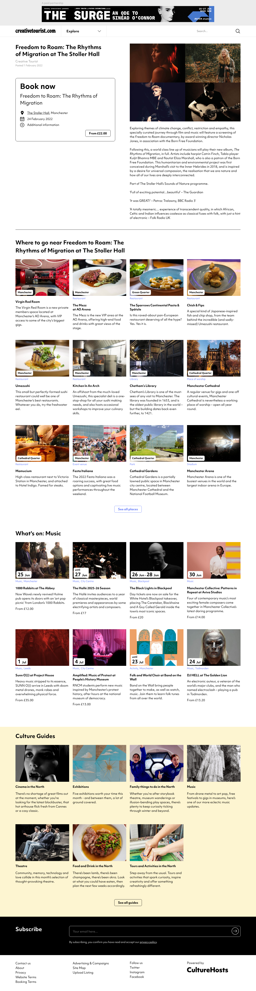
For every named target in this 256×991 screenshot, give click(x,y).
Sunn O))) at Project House (34, 675)
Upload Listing (83, 972)
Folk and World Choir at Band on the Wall (155, 677)
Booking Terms (25, 981)
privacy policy (148, 942)
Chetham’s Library (143, 386)
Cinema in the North (29, 787)
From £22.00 (98, 133)
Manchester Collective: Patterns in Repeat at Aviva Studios (212, 590)
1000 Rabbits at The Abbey (35, 588)
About (19, 967)
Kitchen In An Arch (86, 386)
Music (191, 787)
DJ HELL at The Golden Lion (207, 675)
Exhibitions (81, 787)
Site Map (79, 967)
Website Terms (25, 977)
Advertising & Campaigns (91, 963)
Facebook (137, 976)
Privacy (20, 972)
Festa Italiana (83, 471)
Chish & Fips (195, 305)
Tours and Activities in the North (153, 866)
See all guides (128, 903)
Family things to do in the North (152, 787)
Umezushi (22, 386)
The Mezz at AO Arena (82, 307)
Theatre (21, 866)
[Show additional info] (65, 125)
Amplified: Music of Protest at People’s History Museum (94, 677)
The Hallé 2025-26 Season (91, 588)
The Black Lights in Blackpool (151, 588)
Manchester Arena (200, 471)
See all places (128, 509)
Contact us (23, 963)
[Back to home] (35, 32)
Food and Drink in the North (93, 866)
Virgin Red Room (27, 302)
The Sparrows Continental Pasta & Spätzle (154, 307)
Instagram (137, 972)
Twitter (135, 967)
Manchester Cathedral (203, 386)
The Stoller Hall (38, 113)
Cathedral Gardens (144, 471)
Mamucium (23, 471)
